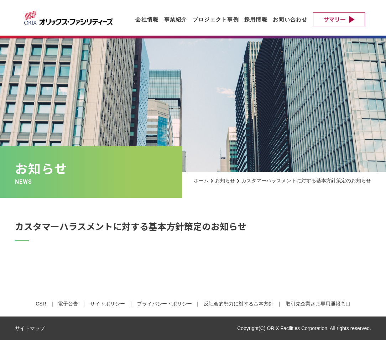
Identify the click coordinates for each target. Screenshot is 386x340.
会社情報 (146, 19)
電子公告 (68, 304)
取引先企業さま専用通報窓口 (318, 304)
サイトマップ (30, 328)
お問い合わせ (290, 19)
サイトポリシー (107, 304)
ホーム (201, 180)
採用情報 (255, 19)
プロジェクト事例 (216, 19)
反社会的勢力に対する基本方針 (238, 304)
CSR (41, 304)
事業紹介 (175, 19)
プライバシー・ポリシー (164, 304)
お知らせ (225, 180)
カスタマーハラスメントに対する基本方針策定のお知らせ (306, 180)
